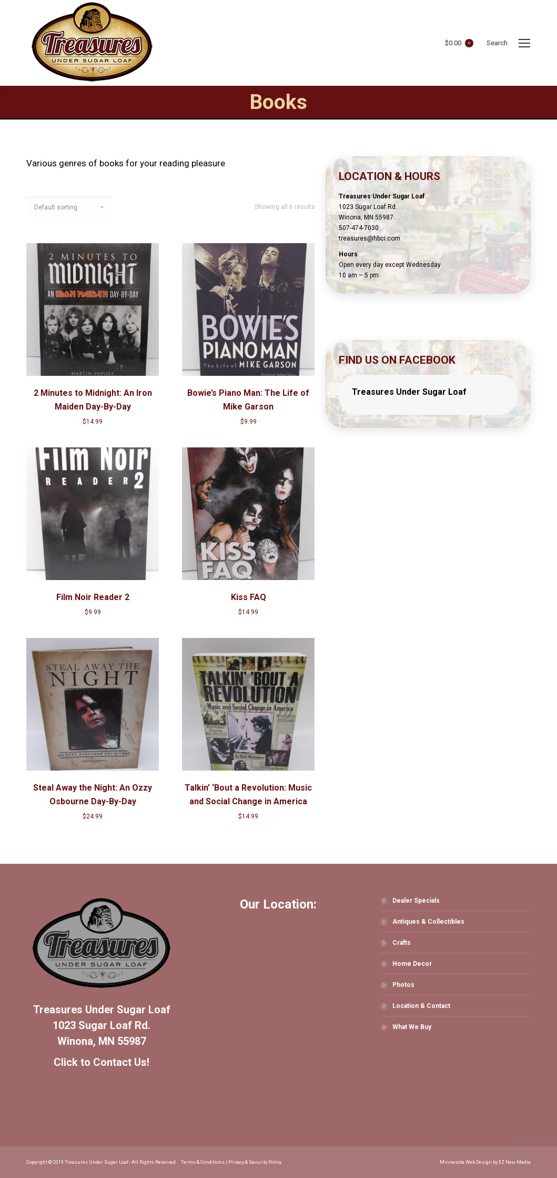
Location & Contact (421, 1006)
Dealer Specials (416, 900)
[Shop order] (69, 207)
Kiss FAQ (248, 597)
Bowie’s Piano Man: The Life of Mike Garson (248, 400)
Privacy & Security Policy (254, 1162)
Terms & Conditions (203, 1162)
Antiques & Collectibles (428, 921)
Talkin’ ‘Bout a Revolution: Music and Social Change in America (248, 794)
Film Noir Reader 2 (92, 597)
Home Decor (412, 963)
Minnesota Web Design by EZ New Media (485, 1162)
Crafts (401, 942)
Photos (403, 985)
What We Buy (411, 1027)
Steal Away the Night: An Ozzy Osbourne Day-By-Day (92, 794)
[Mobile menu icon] (524, 43)
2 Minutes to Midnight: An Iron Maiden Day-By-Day (93, 400)
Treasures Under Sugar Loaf (409, 392)
